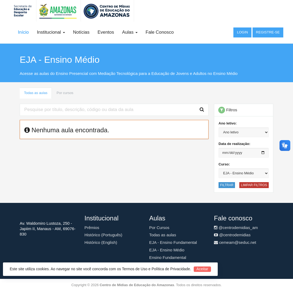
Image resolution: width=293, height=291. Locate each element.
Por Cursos (159, 227)
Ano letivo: (228, 123)
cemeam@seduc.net (235, 242)
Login (242, 32)
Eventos (106, 32)
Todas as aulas (35, 93)
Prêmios (91, 227)
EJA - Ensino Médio (166, 250)
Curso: (224, 164)
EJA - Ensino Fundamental (173, 242)
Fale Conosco (160, 32)
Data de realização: (234, 144)
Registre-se (268, 32)
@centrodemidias (232, 235)
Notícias (81, 32)
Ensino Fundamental (167, 257)
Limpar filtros (254, 185)
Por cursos (65, 93)
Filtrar (226, 185)
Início (23, 32)
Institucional (51, 32)
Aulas (130, 32)
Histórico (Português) (103, 235)
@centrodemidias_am (236, 227)
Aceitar (202, 269)
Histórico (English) (100, 242)
